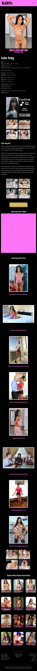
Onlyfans (17, 50)
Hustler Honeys (4, 655)
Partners (34, 659)
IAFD (19, 52)
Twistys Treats (4, 659)
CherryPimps (4, 654)
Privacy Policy (33, 654)
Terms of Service (32, 655)
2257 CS (34, 658)
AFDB (21, 52)
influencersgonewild (19, 668)
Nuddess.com (29, 667)
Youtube (21, 50)
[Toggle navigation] (33, 3)
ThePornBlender (21, 667)
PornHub (26, 50)
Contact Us (33, 660)
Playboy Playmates (5, 658)
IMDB (15, 52)
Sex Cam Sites (28, 668)
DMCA (34, 656)
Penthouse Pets (5, 656)
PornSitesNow (7, 667)
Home (2, 9)
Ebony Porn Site (9, 668)
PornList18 (14, 667)
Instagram (11, 50)
